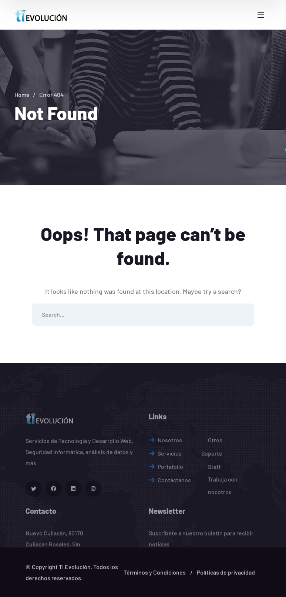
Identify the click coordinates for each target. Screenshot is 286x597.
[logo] (42, 14)
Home (22, 94)
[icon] (34, 528)
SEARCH (243, 314)
